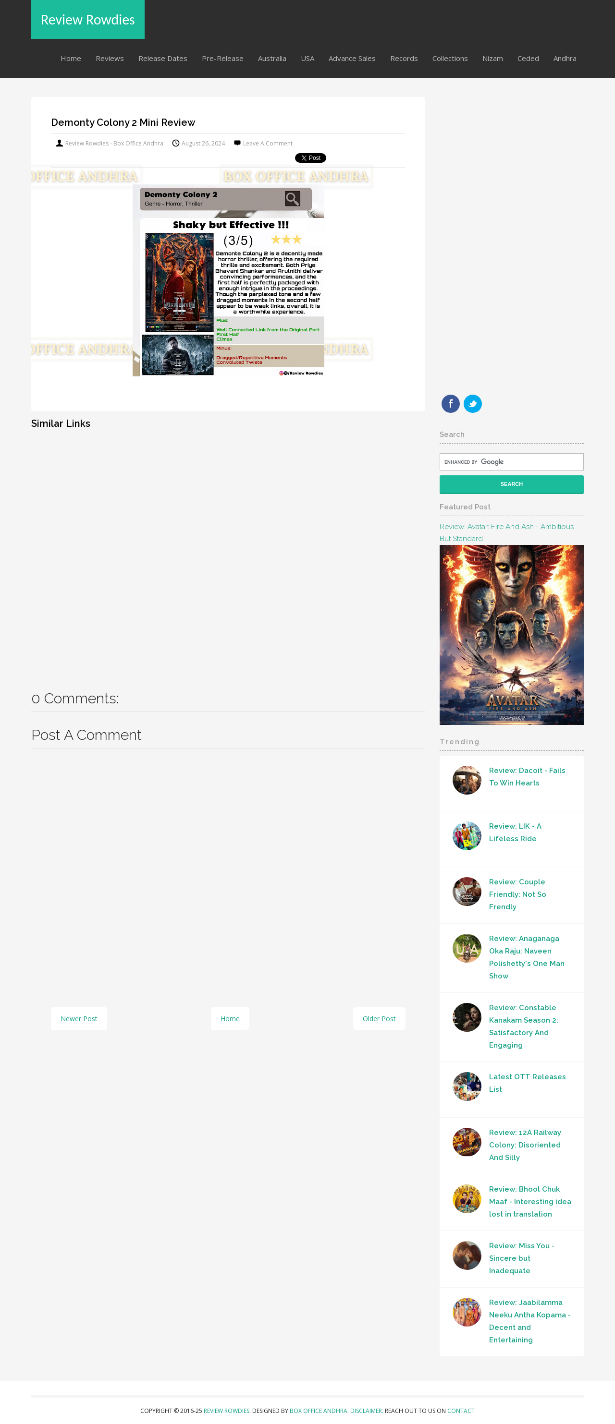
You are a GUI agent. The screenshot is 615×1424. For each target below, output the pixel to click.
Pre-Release (223, 58)
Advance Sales (352, 58)
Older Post (379, 1018)
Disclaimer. (367, 1411)
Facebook (451, 404)
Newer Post (79, 1018)
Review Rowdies (88, 19)
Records (404, 58)
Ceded (528, 58)
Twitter (473, 404)
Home (71, 58)
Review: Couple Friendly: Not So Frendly (517, 894)
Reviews (110, 58)
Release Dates (162, 58)
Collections (450, 58)
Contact (461, 1411)
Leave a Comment (268, 143)
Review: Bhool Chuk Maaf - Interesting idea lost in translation (530, 1202)
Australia (272, 58)
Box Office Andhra (318, 1411)
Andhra (565, 58)
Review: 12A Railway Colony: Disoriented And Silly (525, 1145)
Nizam (492, 58)
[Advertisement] (228, 552)
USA (307, 58)
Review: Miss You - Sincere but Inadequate (521, 1258)
